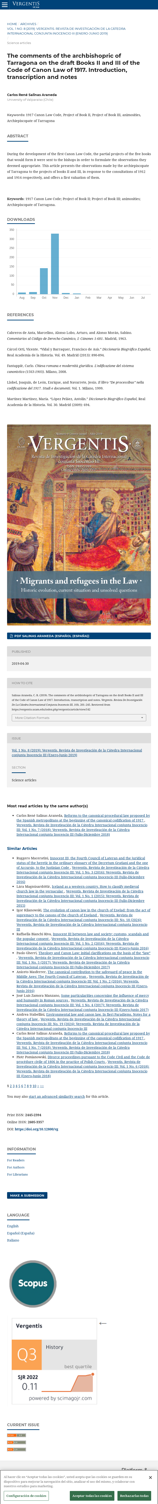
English (13, 1226)
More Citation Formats (32, 718)
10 (34, 1086)
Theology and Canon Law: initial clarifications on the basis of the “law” (94, 953)
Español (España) (20, 1233)
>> (42, 1086)
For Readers (16, 1160)
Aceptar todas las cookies (92, 1499)
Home (12, 24)
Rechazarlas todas (134, 1499)
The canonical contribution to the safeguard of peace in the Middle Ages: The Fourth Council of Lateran (79, 974)
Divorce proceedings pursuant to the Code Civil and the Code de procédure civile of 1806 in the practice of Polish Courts (83, 1059)
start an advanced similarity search (57, 1096)
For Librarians (17, 1174)
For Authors (16, 1167)
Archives (28, 24)
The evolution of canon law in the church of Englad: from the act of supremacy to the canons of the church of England (83, 912)
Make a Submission (27, 1195)
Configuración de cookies (26, 1499)
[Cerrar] (150, 1480)
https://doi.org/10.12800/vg (36, 1129)
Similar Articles (22, 848)
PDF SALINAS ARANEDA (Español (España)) (51, 636)
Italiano (13, 1240)
